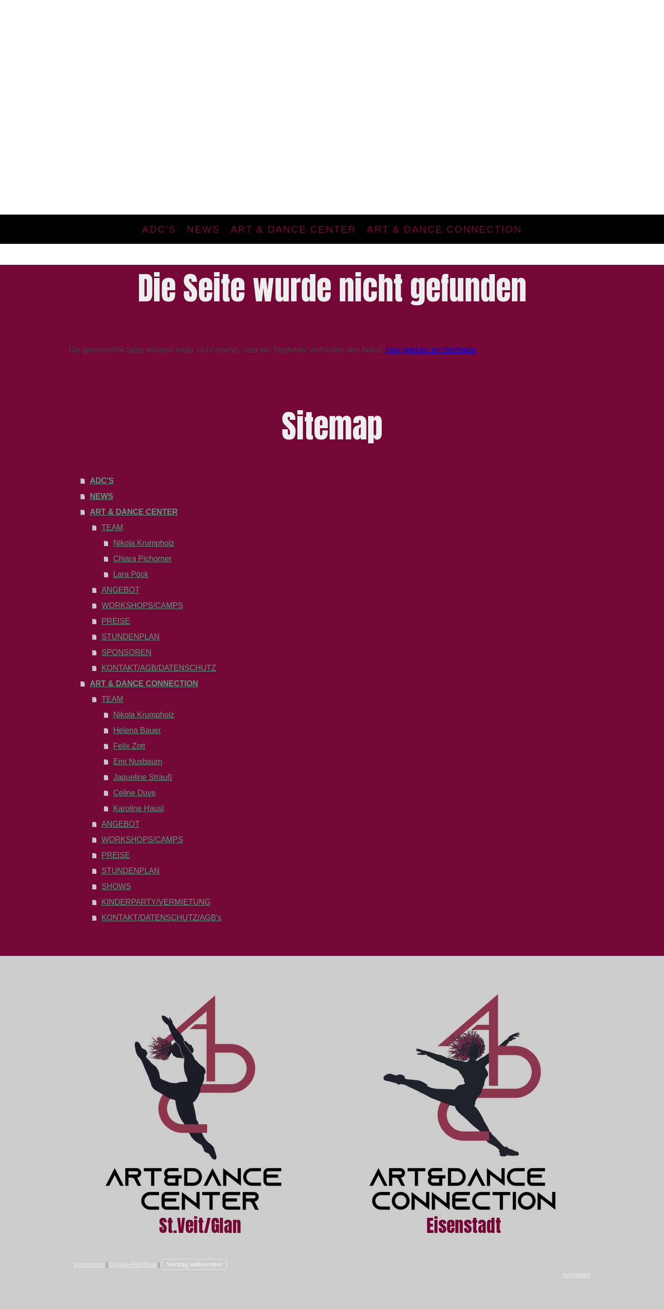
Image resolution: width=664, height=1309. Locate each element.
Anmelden (576, 1274)
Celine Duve (134, 793)
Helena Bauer (137, 730)
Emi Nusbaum (137, 761)
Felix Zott (129, 746)
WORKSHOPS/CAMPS (142, 605)
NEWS (203, 229)
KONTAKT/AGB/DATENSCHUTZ (158, 668)
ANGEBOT (120, 590)
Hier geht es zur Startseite (431, 350)
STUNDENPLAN (130, 637)
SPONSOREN (126, 652)
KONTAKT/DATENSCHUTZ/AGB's (161, 917)
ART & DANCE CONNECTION (444, 229)
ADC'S (159, 229)
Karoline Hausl (138, 808)
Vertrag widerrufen (194, 1264)
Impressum (89, 1264)
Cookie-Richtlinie (133, 1264)
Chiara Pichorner (142, 559)
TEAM (112, 527)
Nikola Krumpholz (143, 543)
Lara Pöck (130, 574)
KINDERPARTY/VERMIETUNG (155, 902)
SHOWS (116, 886)
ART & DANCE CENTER (293, 229)
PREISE (115, 621)
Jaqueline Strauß (142, 777)
